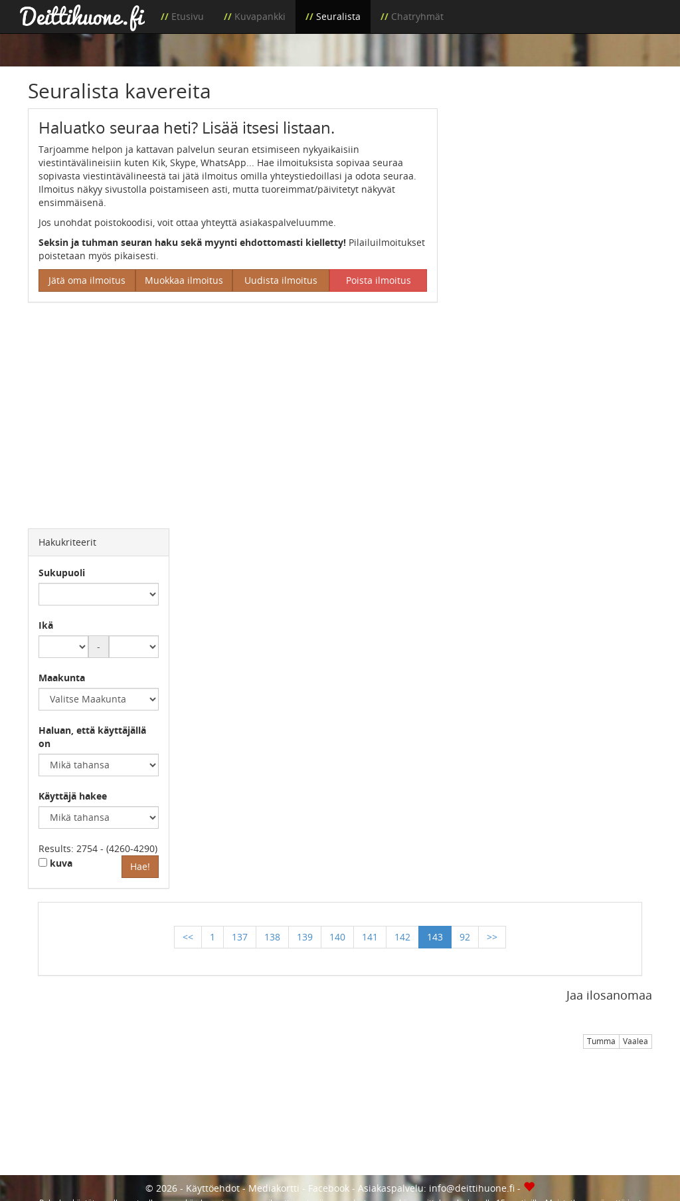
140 (337, 936)
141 (370, 936)
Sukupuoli (62, 572)
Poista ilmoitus (378, 280)
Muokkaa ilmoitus (184, 280)
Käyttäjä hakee (73, 796)
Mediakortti (273, 1188)
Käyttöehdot (213, 1188)
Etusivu (187, 16)
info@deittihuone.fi (472, 1188)
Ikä (46, 625)
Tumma (601, 1041)
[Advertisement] (555, 191)
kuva (55, 863)
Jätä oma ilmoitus (87, 280)
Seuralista (338, 16)
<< (188, 936)
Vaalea (635, 1041)
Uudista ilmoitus (280, 280)
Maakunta (62, 677)
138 (272, 936)
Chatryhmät (417, 16)
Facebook (328, 1188)
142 (402, 936)
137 (240, 936)
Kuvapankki (260, 16)
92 (465, 936)
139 (305, 936)
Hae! (140, 866)
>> (492, 936)
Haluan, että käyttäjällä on (92, 737)
